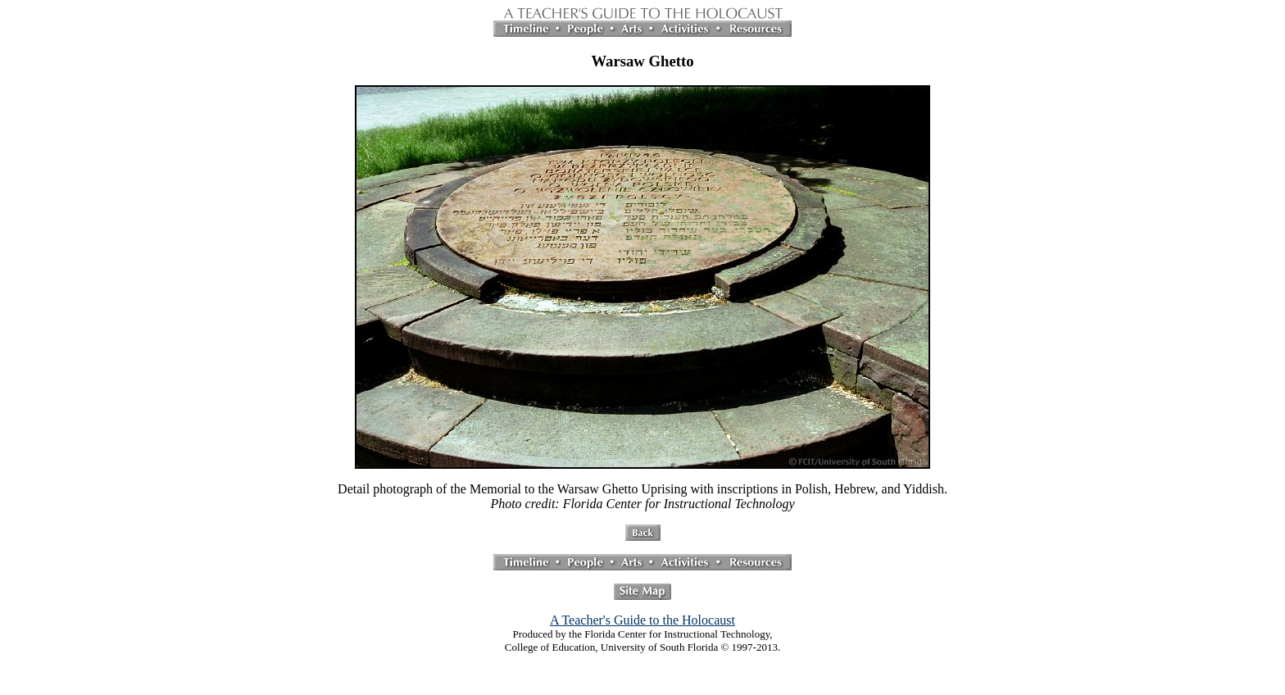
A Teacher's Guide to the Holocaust (642, 620)
